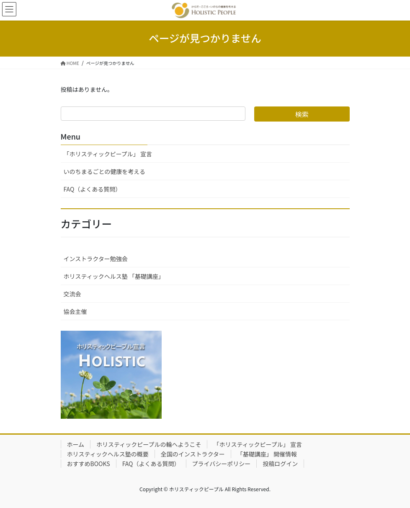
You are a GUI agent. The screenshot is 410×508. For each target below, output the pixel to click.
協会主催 (75, 311)
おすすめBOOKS (88, 463)
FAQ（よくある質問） (92, 189)
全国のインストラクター (193, 454)
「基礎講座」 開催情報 (267, 454)
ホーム (76, 444)
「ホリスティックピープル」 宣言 (108, 154)
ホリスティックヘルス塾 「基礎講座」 (114, 276)
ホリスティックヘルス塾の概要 (108, 454)
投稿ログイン (280, 463)
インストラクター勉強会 (96, 258)
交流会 (72, 294)
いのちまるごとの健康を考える (104, 171)
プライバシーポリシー (221, 463)
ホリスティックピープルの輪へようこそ (148, 444)
